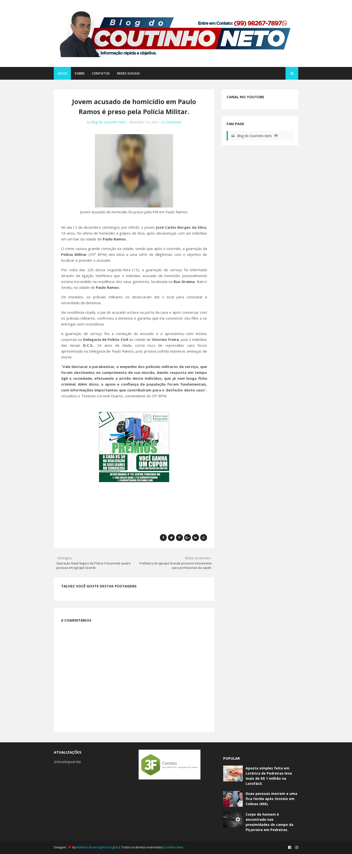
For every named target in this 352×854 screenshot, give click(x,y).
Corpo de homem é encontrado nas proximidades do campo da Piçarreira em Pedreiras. (269, 822)
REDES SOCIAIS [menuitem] (128, 73)
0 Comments (171, 122)
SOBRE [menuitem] (80, 73)
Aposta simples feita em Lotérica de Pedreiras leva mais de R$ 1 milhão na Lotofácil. (269, 776)
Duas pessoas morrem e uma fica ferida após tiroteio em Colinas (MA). (271, 798)
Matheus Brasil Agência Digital (97, 847)
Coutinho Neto (173, 847)
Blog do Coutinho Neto (108, 122)
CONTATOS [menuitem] (101, 73)
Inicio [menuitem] (62, 73)
